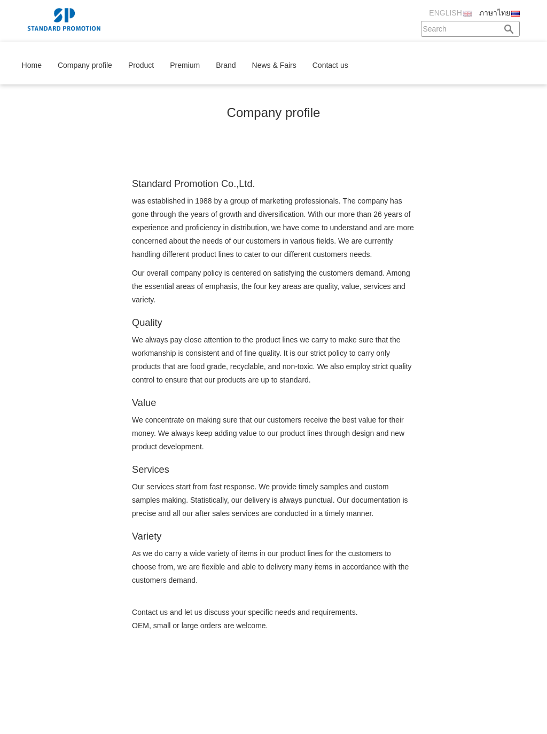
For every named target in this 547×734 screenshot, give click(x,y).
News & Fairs (274, 65)
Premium (185, 65)
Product (141, 65)
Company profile (85, 65)
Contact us (330, 65)
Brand (226, 65)
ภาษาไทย (494, 13)
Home (32, 65)
